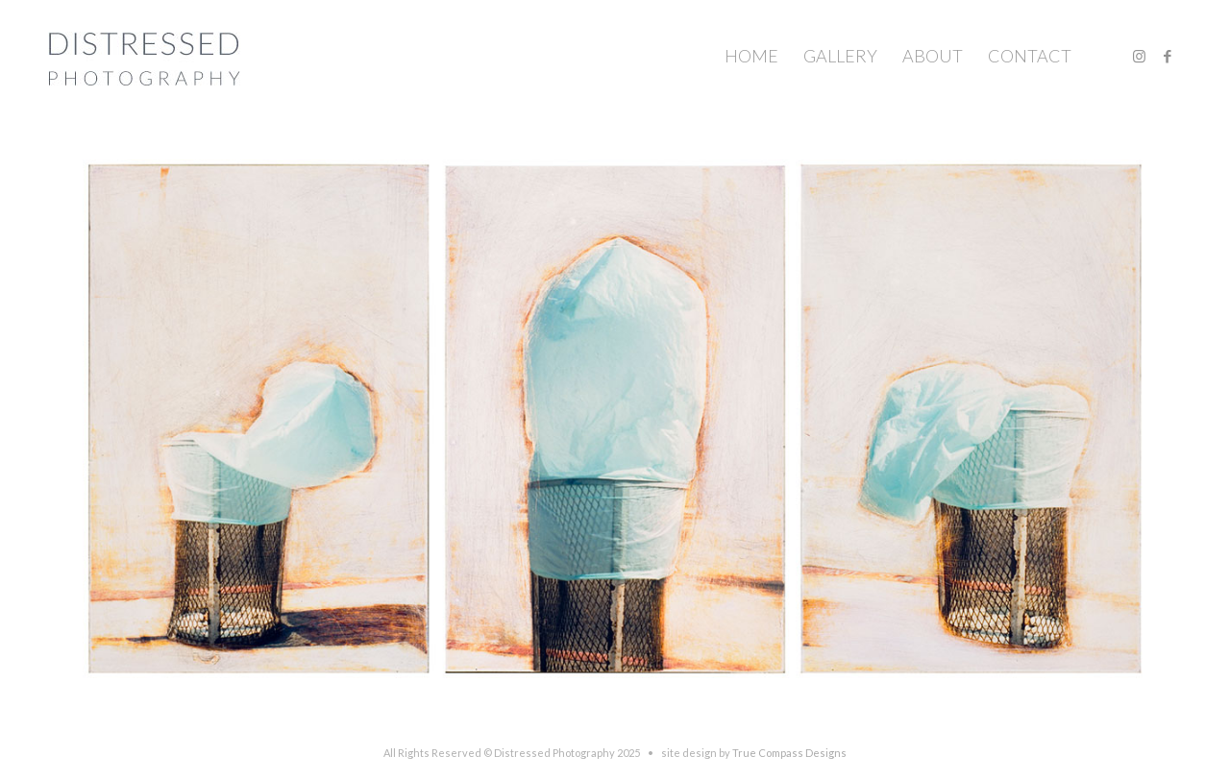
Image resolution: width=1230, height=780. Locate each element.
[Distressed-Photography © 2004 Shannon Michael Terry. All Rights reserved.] (144, 56)
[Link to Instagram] (1138, 55)
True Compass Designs (789, 752)
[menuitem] (751, 56)
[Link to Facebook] (1167, 55)
